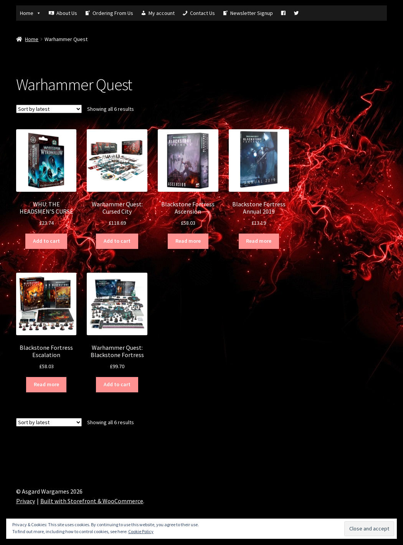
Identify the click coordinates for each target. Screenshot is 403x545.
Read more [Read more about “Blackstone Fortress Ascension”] (188, 240)
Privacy (25, 501)
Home (30, 13)
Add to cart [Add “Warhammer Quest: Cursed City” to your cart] (117, 240)
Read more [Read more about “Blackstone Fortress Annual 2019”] (258, 240)
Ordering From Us (112, 13)
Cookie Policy (141, 531)
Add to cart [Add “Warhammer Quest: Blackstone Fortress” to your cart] (117, 384)
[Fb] (283, 13)
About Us (66, 13)
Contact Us (202, 13)
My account (162, 13)
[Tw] (296, 13)
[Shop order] (49, 109)
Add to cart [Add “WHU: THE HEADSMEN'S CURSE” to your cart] (46, 240)
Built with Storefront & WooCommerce (91, 501)
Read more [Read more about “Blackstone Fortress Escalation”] (46, 384)
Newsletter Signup (251, 13)
